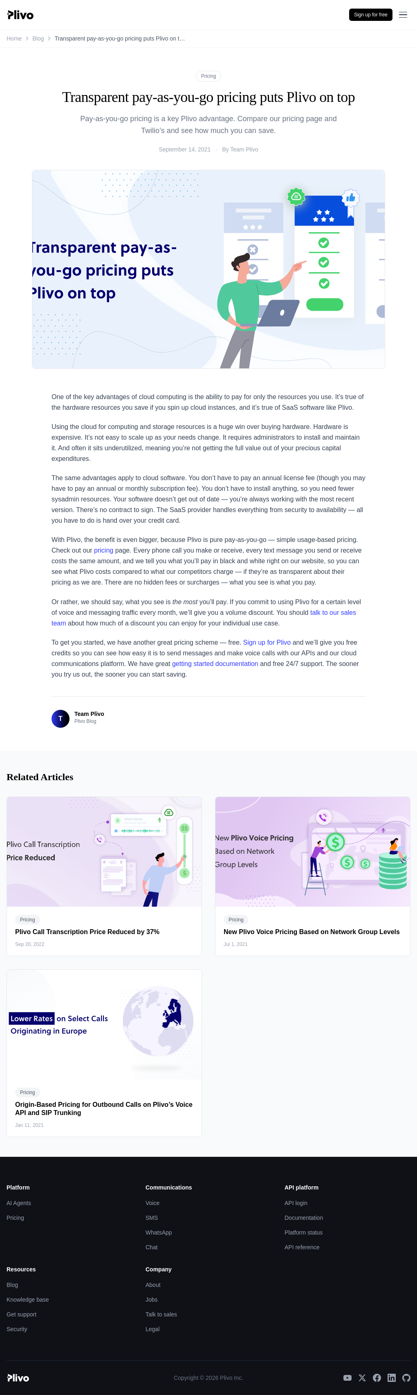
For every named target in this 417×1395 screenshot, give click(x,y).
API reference (302, 1247)
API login (296, 1203)
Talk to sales (161, 1314)
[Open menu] (403, 14)
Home (14, 38)
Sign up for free (371, 15)
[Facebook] (377, 1378)
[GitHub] (406, 1378)
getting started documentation (215, 663)
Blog (38, 38)
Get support (21, 1314)
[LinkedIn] (392, 1378)
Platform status (304, 1232)
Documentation (304, 1217)
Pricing (208, 76)
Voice (152, 1203)
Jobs (152, 1299)
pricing (103, 550)
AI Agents (19, 1203)
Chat (152, 1247)
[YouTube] (347, 1378)
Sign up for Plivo (267, 642)
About (153, 1285)
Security (17, 1329)
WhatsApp (159, 1232)
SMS (152, 1217)
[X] (362, 1378)
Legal (152, 1329)
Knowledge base (28, 1299)
